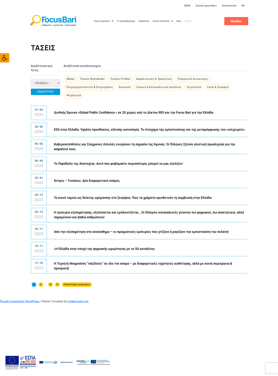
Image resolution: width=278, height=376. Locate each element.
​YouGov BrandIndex (92, 97)
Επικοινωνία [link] (229, 5)
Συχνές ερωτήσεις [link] (206, 5)
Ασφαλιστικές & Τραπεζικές (154, 97)
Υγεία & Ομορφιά (217, 105)
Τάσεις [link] (188, 21)
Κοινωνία (125, 105)
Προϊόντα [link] (144, 21)
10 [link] (50, 303)
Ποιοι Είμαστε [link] (103, 21)
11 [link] (57, 303)
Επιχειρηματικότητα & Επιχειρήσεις (89, 105)
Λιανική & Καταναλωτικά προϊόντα (158, 105)
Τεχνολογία (193, 105)
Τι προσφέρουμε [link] (126, 21)
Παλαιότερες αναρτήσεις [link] (77, 303)
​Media (70, 97)
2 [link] (40, 303)
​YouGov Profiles (120, 97)
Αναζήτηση (45, 110)
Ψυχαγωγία (73, 114)
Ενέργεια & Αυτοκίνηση (193, 97)
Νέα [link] (179, 21)
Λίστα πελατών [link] (163, 21)
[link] (4, 57)
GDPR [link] (187, 5)
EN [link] (243, 5)
